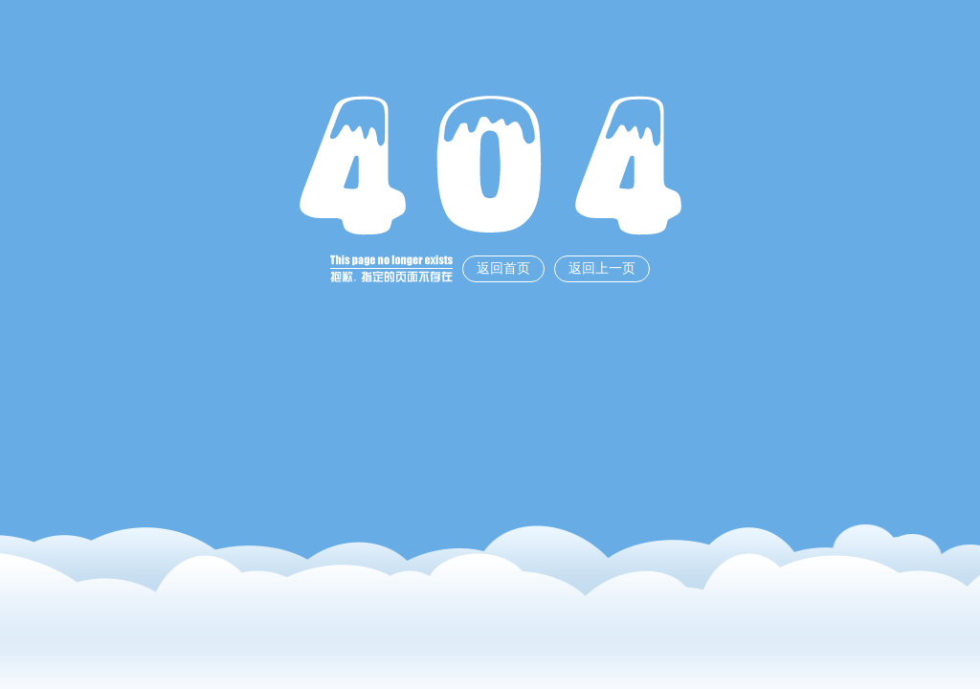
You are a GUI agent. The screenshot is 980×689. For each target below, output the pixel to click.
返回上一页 (601, 268)
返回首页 (503, 268)
